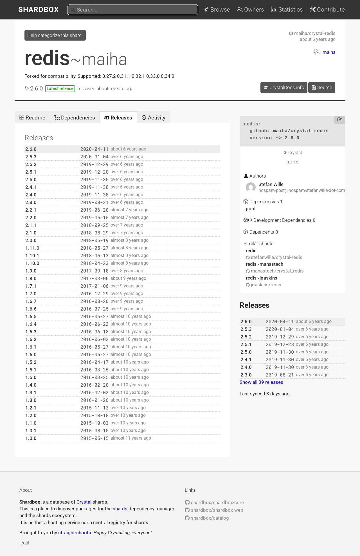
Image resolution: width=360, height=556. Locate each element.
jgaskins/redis (263, 284)
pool (250, 208)
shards (120, 508)
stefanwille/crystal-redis (274, 257)
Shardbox (38, 9)
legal (24, 543)
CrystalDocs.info (284, 87)
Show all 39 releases (261, 382)
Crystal (83, 502)
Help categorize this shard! (55, 35)
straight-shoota (74, 532)
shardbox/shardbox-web (214, 510)
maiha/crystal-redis (312, 33)
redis (75, 58)
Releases (118, 117)
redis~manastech (264, 264)
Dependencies (74, 117)
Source (321, 87)
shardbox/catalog (207, 518)
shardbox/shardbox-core (214, 502)
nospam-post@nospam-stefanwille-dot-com (301, 190)
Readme (32, 117)
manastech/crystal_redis (275, 271)
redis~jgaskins (261, 278)
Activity (153, 117)
